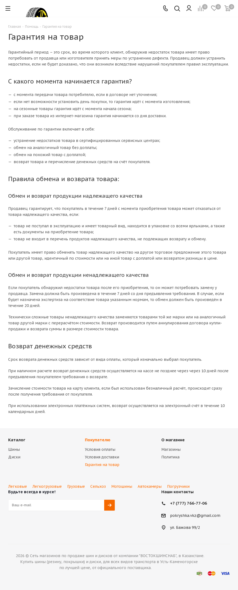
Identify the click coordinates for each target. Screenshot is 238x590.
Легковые (17, 486)
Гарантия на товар (102, 464)
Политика (170, 457)
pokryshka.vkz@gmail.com (195, 515)
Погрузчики (178, 486)
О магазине (173, 439)
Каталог (16, 439)
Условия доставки (102, 457)
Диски (14, 457)
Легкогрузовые (47, 486)
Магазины (171, 449)
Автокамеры (150, 486)
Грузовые (76, 486)
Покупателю (97, 439)
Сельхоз (98, 486)
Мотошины (121, 486)
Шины (14, 449)
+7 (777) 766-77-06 (188, 503)
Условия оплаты (100, 449)
